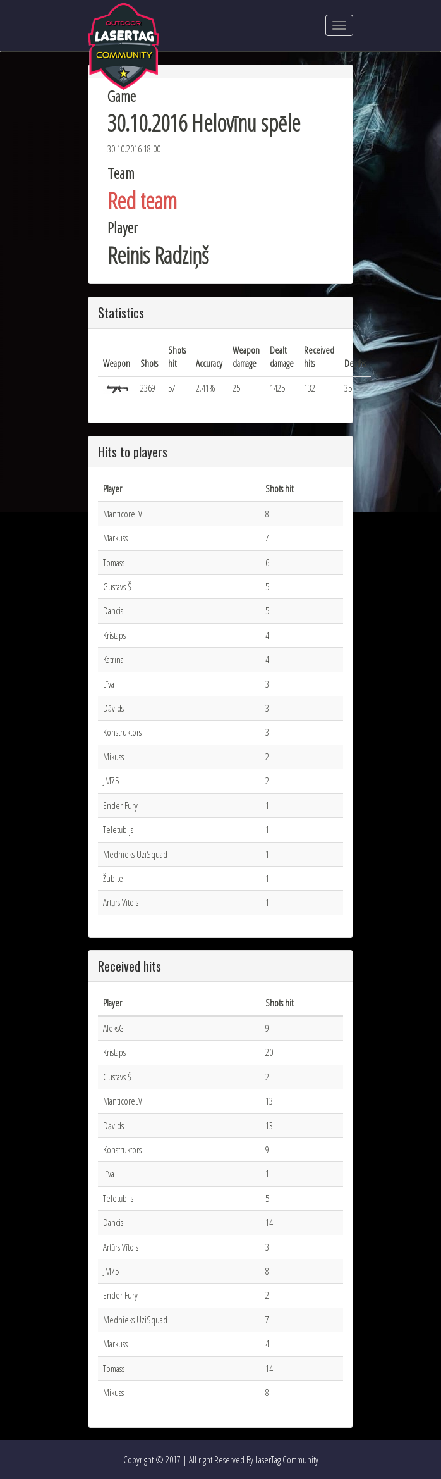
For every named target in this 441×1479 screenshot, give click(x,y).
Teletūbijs (118, 829)
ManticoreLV (122, 513)
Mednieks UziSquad (135, 854)
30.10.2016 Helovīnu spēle (203, 123)
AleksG (113, 1028)
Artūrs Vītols (120, 902)
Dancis (113, 610)
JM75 (111, 780)
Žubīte (113, 878)
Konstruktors (122, 732)
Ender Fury (120, 805)
